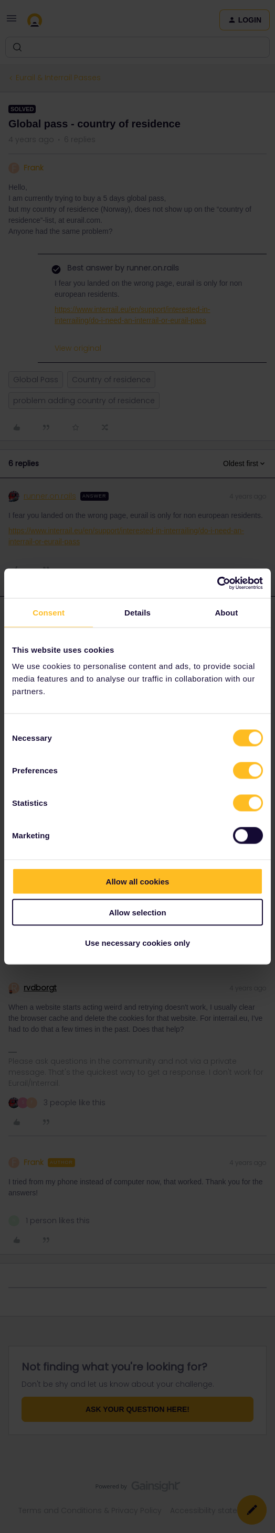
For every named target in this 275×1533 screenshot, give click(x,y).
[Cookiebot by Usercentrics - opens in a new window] (217, 583)
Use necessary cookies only (137, 942)
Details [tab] (137, 612)
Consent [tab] (49, 612)
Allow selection (137, 912)
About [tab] (226, 612)
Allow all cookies (138, 881)
